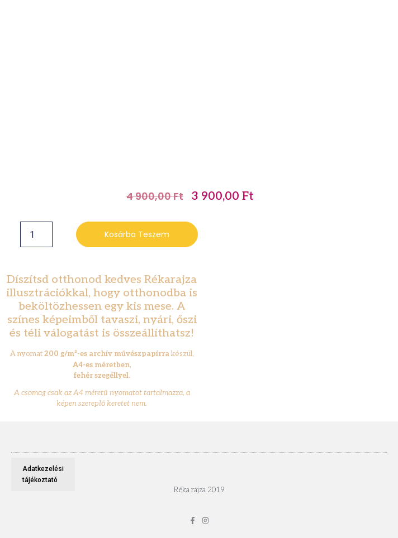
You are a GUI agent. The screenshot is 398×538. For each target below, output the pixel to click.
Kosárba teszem (137, 234)
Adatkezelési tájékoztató (43, 474)
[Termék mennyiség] (36, 234)
